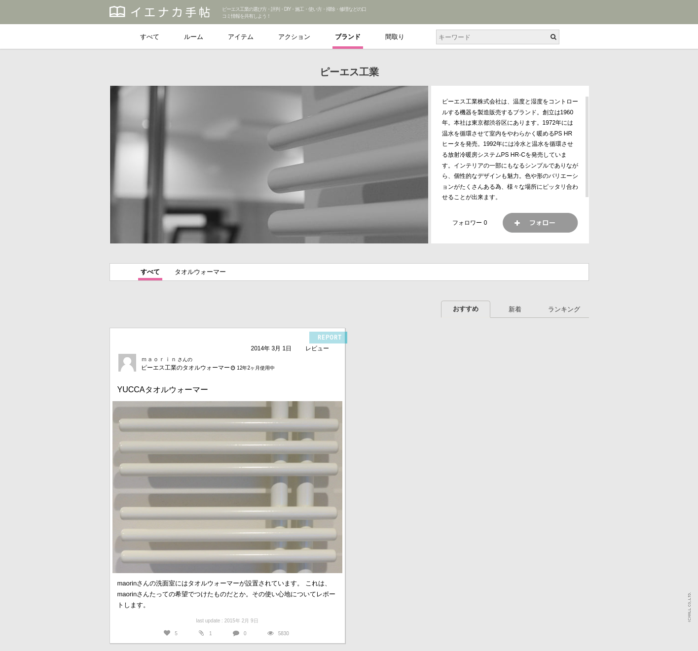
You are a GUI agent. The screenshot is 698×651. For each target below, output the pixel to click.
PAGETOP (681, 639)
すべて (149, 36)
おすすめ (465, 308)
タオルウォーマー (200, 271)
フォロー (540, 223)
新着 (515, 309)
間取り (394, 36)
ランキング (564, 309)
